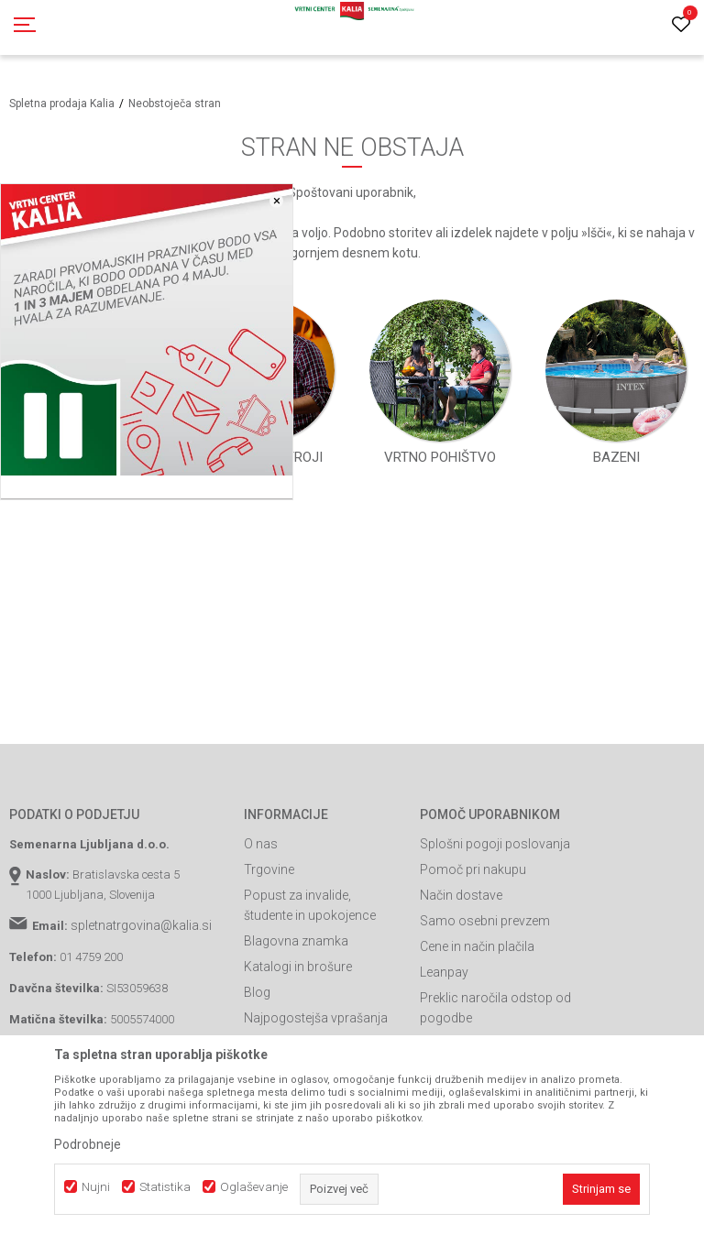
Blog (257, 992)
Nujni (96, 1187)
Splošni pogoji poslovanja (495, 843)
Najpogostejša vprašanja (316, 1018)
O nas (261, 843)
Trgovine (269, 869)
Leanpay (444, 972)
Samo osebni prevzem (485, 920)
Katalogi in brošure (298, 966)
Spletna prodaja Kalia (62, 103)
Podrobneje (87, 1144)
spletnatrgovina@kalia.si (141, 925)
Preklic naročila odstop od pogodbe (495, 1007)
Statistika (165, 1187)
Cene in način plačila (477, 946)
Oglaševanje (254, 1187)
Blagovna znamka (296, 941)
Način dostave (461, 895)
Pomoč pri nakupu (473, 869)
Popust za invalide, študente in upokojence (310, 905)
